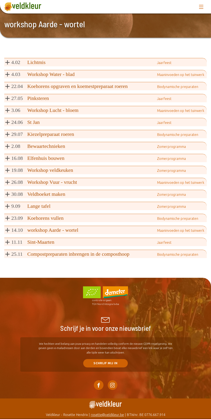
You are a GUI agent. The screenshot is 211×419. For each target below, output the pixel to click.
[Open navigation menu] (201, 7)
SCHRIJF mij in (105, 363)
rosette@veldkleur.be (107, 415)
